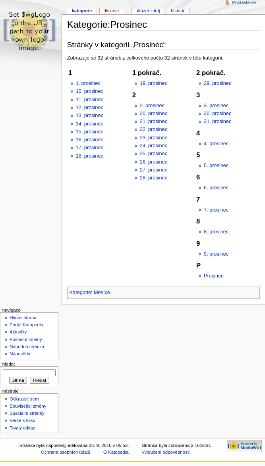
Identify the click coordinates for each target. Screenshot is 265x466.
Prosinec (213, 276)
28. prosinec (153, 178)
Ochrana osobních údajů (65, 452)
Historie (178, 10)
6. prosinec (216, 188)
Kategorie (80, 292)
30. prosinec (217, 113)
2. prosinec (152, 105)
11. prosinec (89, 99)
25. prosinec (153, 153)
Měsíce (102, 292)
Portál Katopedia (26, 324)
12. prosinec (89, 107)
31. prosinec (217, 121)
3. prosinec (216, 105)
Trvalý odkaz (22, 428)
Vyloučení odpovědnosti (166, 452)
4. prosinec (216, 143)
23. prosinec (153, 138)
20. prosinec (153, 113)
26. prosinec (153, 162)
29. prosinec (217, 83)
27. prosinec (153, 170)
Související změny (28, 406)
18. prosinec (89, 156)
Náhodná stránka (27, 346)
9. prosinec (216, 254)
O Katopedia (116, 452)
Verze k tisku (22, 420)
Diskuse (111, 10)
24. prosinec (153, 145)
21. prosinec (153, 121)
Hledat (8, 364)
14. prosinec (89, 124)
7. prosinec (216, 210)
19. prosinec (153, 83)
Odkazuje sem (24, 399)
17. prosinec (89, 147)
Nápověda (20, 353)
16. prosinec (89, 139)
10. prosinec (89, 91)
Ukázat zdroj (147, 10)
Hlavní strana (23, 317)
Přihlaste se (244, 2)
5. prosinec (216, 165)
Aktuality (18, 331)
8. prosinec (216, 232)
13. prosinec (89, 115)
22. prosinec (153, 129)
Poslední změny (26, 339)
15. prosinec (89, 132)
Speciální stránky (27, 413)
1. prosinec (88, 83)
